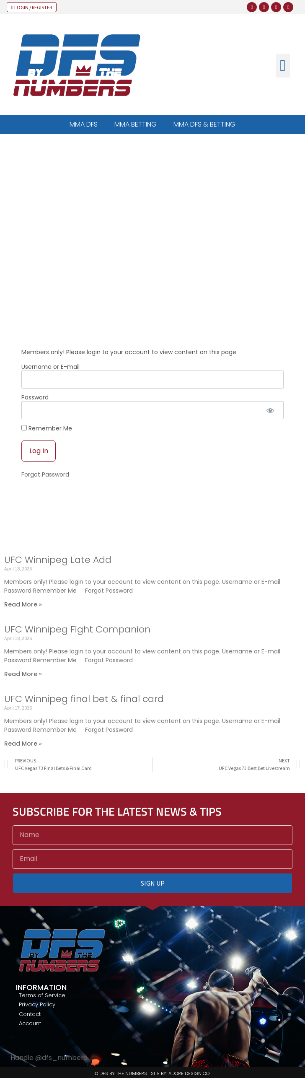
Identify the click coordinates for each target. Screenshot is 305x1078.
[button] (283, 66)
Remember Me (46, 428)
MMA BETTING (135, 124)
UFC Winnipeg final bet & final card (84, 698)
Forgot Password (45, 474)
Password (35, 397)
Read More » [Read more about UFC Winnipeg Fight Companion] (23, 674)
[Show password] (270, 410)
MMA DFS (84, 124)
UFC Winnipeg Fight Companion (77, 629)
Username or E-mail (50, 367)
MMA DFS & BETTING (204, 124)
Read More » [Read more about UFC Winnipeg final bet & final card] (23, 743)
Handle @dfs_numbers (48, 1057)
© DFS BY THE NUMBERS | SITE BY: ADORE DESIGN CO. (152, 1073)
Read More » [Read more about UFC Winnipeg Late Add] (23, 604)
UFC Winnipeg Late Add (57, 559)
